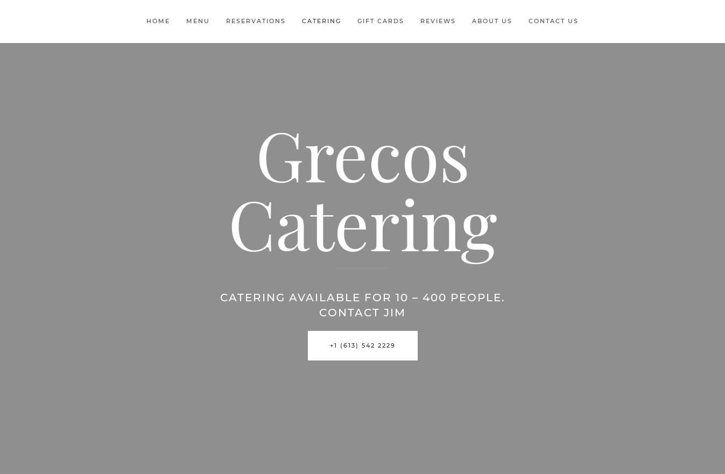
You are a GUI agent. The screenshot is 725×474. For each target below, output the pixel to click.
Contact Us (554, 21)
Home (158, 21)
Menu (198, 21)
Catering (321, 21)
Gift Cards (380, 21)
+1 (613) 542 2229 (363, 345)
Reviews (438, 21)
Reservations (256, 21)
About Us (492, 21)
